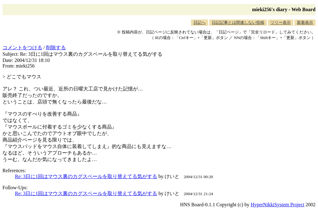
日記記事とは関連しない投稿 (238, 22)
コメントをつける (22, 47)
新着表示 (305, 22)
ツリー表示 (280, 22)
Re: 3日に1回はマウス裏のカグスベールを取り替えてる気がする (86, 176)
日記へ (199, 22)
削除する (56, 47)
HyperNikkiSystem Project (277, 204)
